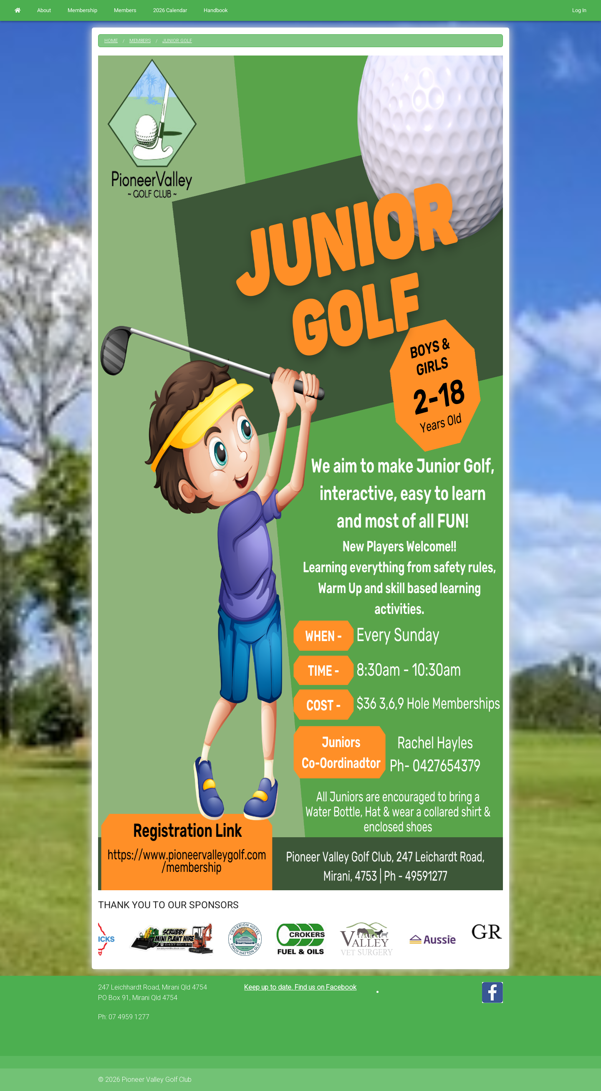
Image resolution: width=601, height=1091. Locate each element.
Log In (579, 10)
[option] (300, 939)
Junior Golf (177, 40)
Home (111, 40)
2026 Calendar (170, 10)
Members (125, 10)
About (44, 10)
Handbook (215, 10)
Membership (82, 10)
